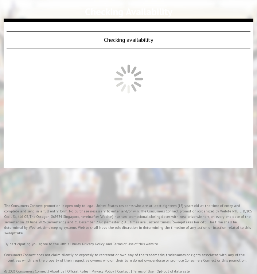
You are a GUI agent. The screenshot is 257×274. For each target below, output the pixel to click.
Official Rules (77, 271)
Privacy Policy (102, 271)
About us (57, 271)
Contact (123, 271)
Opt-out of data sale (173, 271)
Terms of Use (143, 271)
